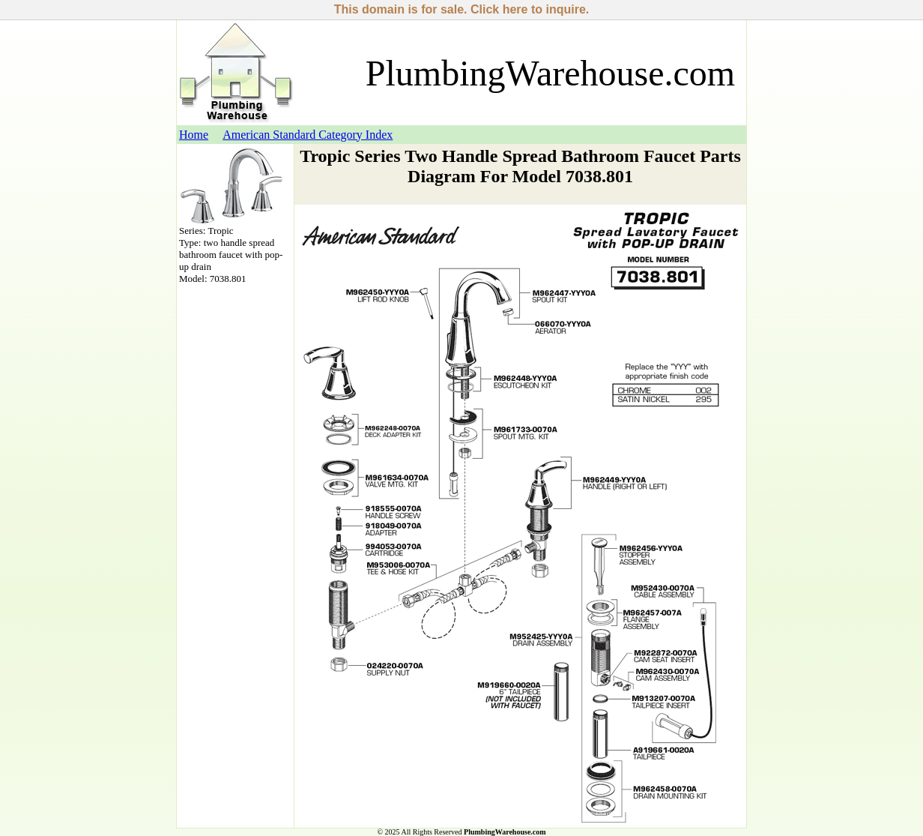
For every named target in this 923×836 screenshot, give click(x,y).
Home (193, 134)
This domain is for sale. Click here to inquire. (462, 9)
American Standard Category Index (308, 134)
